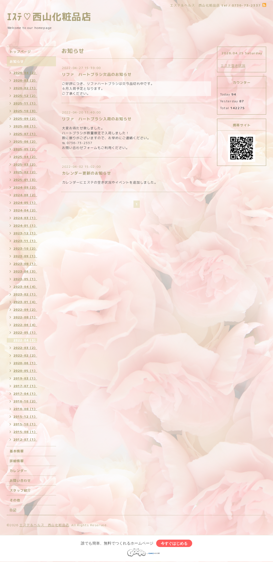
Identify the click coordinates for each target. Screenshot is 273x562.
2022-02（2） (25, 355)
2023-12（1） (25, 233)
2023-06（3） (25, 271)
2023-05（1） (25, 279)
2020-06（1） (25, 363)
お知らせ (17, 61)
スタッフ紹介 (20, 490)
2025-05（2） (25, 149)
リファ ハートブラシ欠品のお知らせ (97, 74)
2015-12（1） (25, 416)
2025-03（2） (25, 164)
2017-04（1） (25, 393)
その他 (15, 500)
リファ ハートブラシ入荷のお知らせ (97, 118)
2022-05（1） (25, 332)
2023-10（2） (25, 248)
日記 (13, 510)
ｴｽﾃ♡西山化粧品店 (49, 16)
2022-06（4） (25, 325)
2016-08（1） (25, 409)
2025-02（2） (25, 172)
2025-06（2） (25, 141)
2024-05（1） (25, 203)
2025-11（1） (25, 103)
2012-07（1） (25, 439)
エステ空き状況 (233, 65)
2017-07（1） (25, 386)
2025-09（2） (25, 118)
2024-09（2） (25, 187)
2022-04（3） (25, 340)
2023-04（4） (25, 287)
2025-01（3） (25, 180)
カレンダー (18, 470)
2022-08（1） (25, 317)
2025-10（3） (25, 111)
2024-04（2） (25, 210)
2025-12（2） (25, 96)
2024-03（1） (25, 218)
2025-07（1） (25, 134)
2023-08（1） (25, 264)
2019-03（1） (25, 378)
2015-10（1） (25, 424)
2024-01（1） (25, 225)
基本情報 (17, 451)
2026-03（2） (25, 80)
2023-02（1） (25, 294)
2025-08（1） (25, 126)
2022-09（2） (25, 309)
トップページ (20, 51)
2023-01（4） (25, 302)
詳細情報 (17, 461)
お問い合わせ (20, 480)
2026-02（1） (25, 88)
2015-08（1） (25, 432)
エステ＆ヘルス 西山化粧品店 (44, 525)
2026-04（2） (25, 73)
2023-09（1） (25, 256)
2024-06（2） (25, 195)
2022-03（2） (25, 348)
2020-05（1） (25, 371)
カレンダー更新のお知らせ (86, 173)
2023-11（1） (25, 241)
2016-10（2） (25, 401)
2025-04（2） (25, 157)
